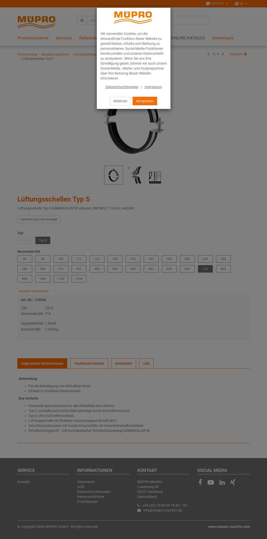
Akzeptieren (145, 101)
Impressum (153, 87)
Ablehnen (120, 101)
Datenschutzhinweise (121, 87)
